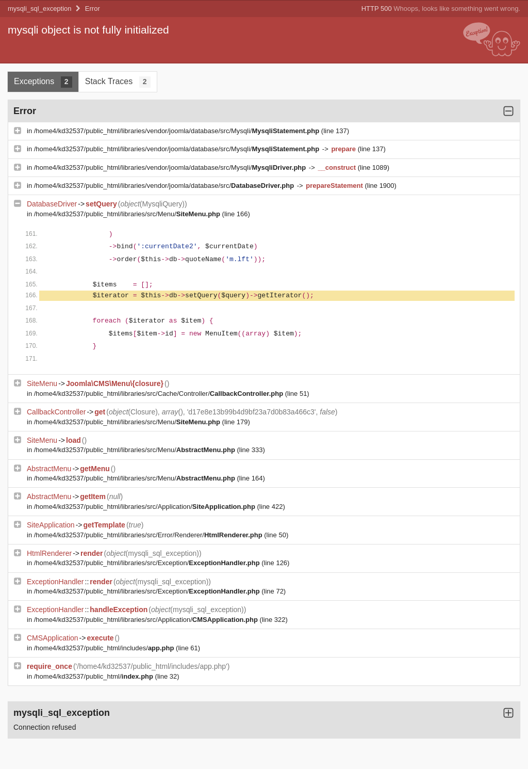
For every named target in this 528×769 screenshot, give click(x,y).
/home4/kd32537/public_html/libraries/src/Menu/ (128, 214)
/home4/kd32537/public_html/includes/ (105, 648)
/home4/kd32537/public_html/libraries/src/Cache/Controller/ (159, 393)
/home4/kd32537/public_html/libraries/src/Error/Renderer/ (149, 535)
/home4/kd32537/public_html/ (94, 676)
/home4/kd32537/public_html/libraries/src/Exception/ (147, 563)
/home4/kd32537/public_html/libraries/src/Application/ (145, 506)
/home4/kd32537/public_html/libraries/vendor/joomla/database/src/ (165, 185)
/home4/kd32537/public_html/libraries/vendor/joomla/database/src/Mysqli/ (177, 131)
